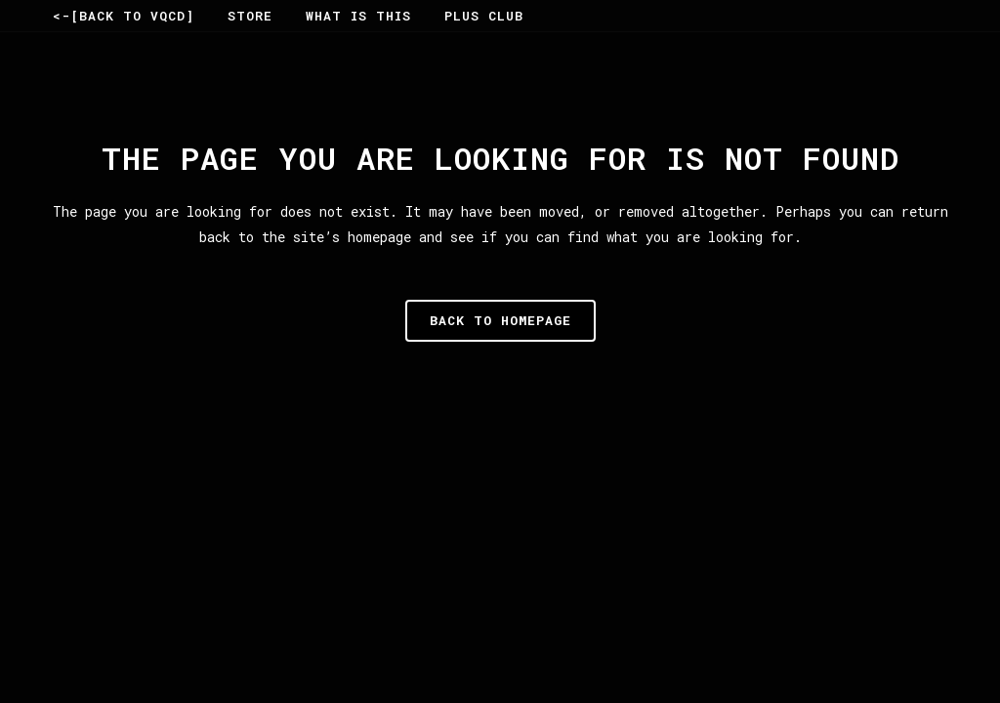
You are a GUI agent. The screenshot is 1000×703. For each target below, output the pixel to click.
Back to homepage (500, 320)
